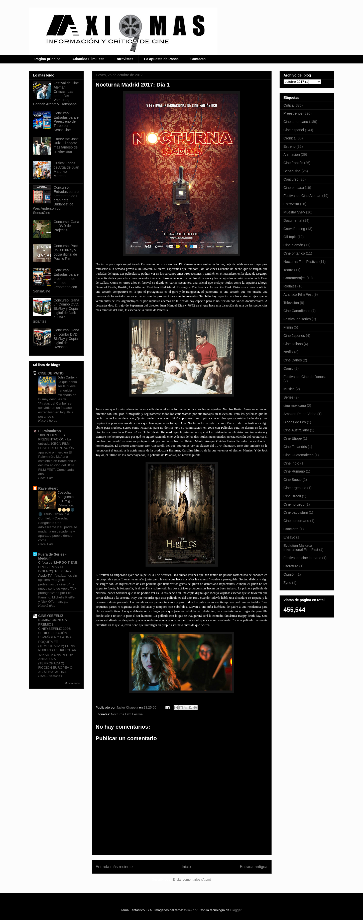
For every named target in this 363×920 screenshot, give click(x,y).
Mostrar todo (72, 683)
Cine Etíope (293, 438)
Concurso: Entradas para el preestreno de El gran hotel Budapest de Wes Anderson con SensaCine (56, 200)
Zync (287, 583)
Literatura (291, 566)
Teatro (288, 270)
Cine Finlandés (295, 447)
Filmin (288, 327)
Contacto (198, 59)
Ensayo (289, 537)
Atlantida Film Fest (88, 59)
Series (289, 397)
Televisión (291, 303)
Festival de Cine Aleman (302, 196)
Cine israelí (292, 496)
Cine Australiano (296, 430)
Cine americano (296, 122)
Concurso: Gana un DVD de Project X (66, 226)
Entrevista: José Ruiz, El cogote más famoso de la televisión (66, 145)
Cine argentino (295, 488)
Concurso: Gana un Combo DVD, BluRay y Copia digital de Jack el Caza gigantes (56, 310)
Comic (289, 368)
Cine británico (294, 253)
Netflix (288, 352)
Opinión (290, 574)
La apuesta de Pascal (162, 59)
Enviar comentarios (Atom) (192, 879)
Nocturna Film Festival (127, 714)
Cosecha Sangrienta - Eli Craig (67, 497)
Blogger (235, 910)
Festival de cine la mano (302, 558)
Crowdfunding (294, 229)
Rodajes (290, 286)
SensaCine (292, 171)
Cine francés (293, 163)
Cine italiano (293, 344)
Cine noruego (294, 504)
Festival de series (297, 319)
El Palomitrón (49, 431)
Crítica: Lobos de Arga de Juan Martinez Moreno (66, 169)
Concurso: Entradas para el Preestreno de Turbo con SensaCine (66, 121)
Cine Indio (291, 463)
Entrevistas (123, 59)
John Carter (67, 377)
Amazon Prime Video (300, 414)
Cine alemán (293, 245)
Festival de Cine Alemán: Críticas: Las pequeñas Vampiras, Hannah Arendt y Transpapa (56, 93)
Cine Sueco (293, 480)
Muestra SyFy (294, 212)
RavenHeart (48, 488)
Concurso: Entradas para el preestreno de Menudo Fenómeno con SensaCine (56, 280)
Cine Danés (293, 360)
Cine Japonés (294, 336)
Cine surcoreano (296, 521)
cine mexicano (295, 406)
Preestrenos (293, 113)
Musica (289, 389)
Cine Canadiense (297, 311)
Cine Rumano (294, 471)
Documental (293, 220)
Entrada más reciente (114, 867)
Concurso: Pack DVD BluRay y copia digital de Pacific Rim (66, 252)
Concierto (291, 529)
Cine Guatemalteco (299, 455)
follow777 (191, 910)
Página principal (48, 59)
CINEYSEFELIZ (50, 616)
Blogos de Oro (295, 422)
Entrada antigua (253, 867)
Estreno (290, 146)
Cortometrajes (295, 278)
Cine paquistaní (296, 512)
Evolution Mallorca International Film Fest (301, 548)
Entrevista (291, 204)
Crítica (289, 105)
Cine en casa (294, 188)
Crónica (290, 138)
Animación (292, 154)
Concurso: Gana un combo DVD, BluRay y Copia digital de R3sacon (66, 338)
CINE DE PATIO (51, 373)
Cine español (294, 130)
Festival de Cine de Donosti (305, 377)
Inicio (186, 867)
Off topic (290, 237)
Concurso (291, 179)
